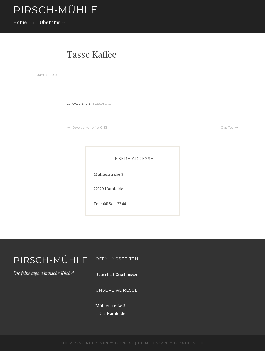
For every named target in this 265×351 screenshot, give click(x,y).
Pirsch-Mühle (55, 10)
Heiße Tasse (102, 104)
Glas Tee (226, 127)
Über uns (50, 22)
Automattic (191, 343)
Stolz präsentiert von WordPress (97, 343)
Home (20, 22)
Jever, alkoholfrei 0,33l (90, 127)
